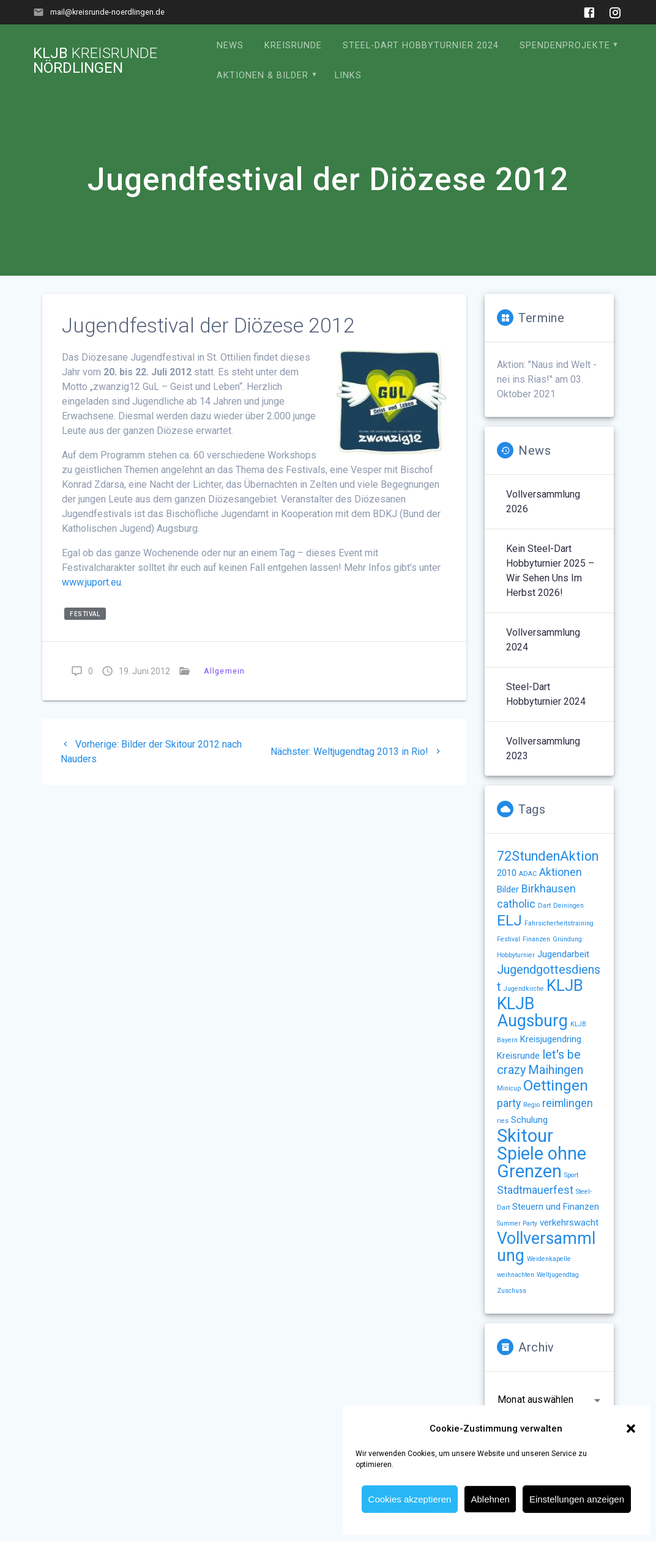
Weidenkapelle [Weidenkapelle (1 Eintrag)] (549, 1259)
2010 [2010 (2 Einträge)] (506, 872)
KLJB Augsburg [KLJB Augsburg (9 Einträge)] (532, 1012)
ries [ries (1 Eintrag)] (503, 1121)
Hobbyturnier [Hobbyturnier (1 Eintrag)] (516, 955)
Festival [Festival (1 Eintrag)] (508, 939)
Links (348, 75)
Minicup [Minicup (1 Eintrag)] (509, 1088)
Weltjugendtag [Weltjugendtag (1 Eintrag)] (558, 1275)
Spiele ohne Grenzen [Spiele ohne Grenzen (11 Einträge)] (541, 1162)
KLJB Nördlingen (95, 60)
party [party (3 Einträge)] (509, 1103)
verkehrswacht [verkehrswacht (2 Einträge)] (569, 1222)
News (230, 45)
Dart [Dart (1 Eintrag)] (544, 906)
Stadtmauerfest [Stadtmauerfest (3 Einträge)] (535, 1190)
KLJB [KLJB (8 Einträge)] (564, 985)
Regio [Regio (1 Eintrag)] (531, 1105)
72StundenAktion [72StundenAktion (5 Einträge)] (547, 856)
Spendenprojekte (565, 45)
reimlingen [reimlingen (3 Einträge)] (567, 1103)
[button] (631, 1428)
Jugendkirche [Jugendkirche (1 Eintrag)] (524, 989)
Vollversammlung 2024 (543, 640)
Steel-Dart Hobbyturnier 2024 (421, 45)
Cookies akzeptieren (410, 1499)
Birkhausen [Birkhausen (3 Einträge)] (548, 889)
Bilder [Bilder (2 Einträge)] (508, 889)
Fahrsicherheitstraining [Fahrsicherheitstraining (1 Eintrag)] (559, 923)
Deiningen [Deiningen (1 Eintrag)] (568, 906)
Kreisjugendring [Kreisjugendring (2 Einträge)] (550, 1039)
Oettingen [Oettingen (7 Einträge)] (555, 1085)
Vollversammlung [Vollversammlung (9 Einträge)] (546, 1247)
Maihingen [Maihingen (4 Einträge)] (555, 1070)
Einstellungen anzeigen (576, 1499)
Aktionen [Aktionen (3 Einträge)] (560, 872)
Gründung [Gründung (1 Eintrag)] (567, 939)
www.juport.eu (91, 582)
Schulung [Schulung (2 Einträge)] (529, 1119)
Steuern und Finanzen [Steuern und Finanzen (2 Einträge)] (555, 1206)
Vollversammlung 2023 (543, 748)
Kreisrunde (293, 45)
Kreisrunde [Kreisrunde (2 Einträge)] (518, 1055)
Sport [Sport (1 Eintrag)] (571, 1175)
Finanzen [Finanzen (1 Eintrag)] (536, 939)
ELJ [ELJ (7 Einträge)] (509, 920)
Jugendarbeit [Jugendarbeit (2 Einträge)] (563, 954)
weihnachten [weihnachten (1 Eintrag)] (515, 1275)
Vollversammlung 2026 (543, 501)
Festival (85, 614)
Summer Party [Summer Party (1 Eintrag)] (517, 1223)
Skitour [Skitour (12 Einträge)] (525, 1135)
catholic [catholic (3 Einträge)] (516, 904)
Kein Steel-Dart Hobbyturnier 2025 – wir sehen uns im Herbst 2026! (550, 570)
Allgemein (224, 670)
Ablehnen (490, 1499)
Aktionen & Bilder (262, 75)
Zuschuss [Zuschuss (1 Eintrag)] (511, 1291)
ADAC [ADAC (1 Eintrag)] (528, 874)
